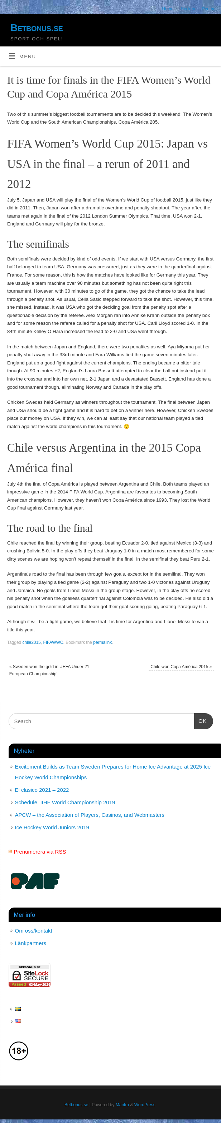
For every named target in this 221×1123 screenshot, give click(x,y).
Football (209, 8)
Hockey (188, 8)
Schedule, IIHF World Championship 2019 (65, 802)
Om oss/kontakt (33, 931)
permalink (102, 642)
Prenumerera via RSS (40, 852)
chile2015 (32, 642)
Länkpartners (31, 943)
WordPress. (145, 1104)
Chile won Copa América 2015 (181, 666)
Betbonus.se (36, 27)
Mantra (122, 1104)
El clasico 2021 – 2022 (42, 790)
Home (168, 8)
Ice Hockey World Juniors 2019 (52, 827)
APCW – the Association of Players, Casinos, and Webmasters (89, 815)
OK (200, 720)
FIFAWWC (53, 642)
